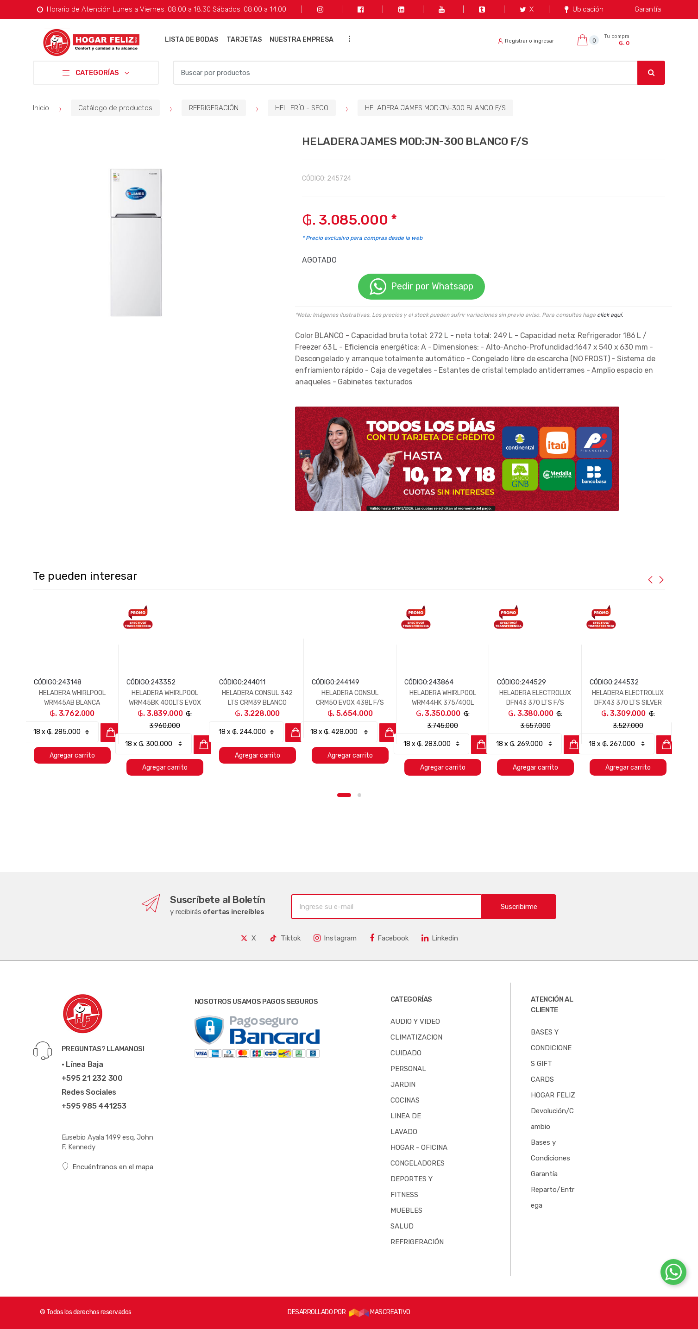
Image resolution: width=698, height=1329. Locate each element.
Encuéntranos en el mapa (108, 1166)
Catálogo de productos (115, 108)
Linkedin (439, 938)
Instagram (335, 938)
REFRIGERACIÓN (214, 108)
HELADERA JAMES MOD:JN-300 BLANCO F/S (435, 108)
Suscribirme (519, 907)
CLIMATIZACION (416, 1037)
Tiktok (285, 938)
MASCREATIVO (379, 1312)
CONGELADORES (417, 1163)
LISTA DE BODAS (191, 40)
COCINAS (405, 1100)
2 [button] (359, 795)
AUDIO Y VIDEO (415, 1021)
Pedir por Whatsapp (421, 286)
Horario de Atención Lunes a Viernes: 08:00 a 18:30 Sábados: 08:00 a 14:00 (161, 9)
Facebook (389, 938)
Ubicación (584, 9)
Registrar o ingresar (526, 41)
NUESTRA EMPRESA (301, 40)
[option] (139, 243)
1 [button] (344, 795)
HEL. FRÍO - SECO (301, 108)
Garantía (648, 9)
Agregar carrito (72, 755)
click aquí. (610, 315)
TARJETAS (244, 40)
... (347, 38)
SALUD (402, 1226)
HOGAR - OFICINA (418, 1147)
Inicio (41, 108)
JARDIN (402, 1084)
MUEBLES (406, 1210)
